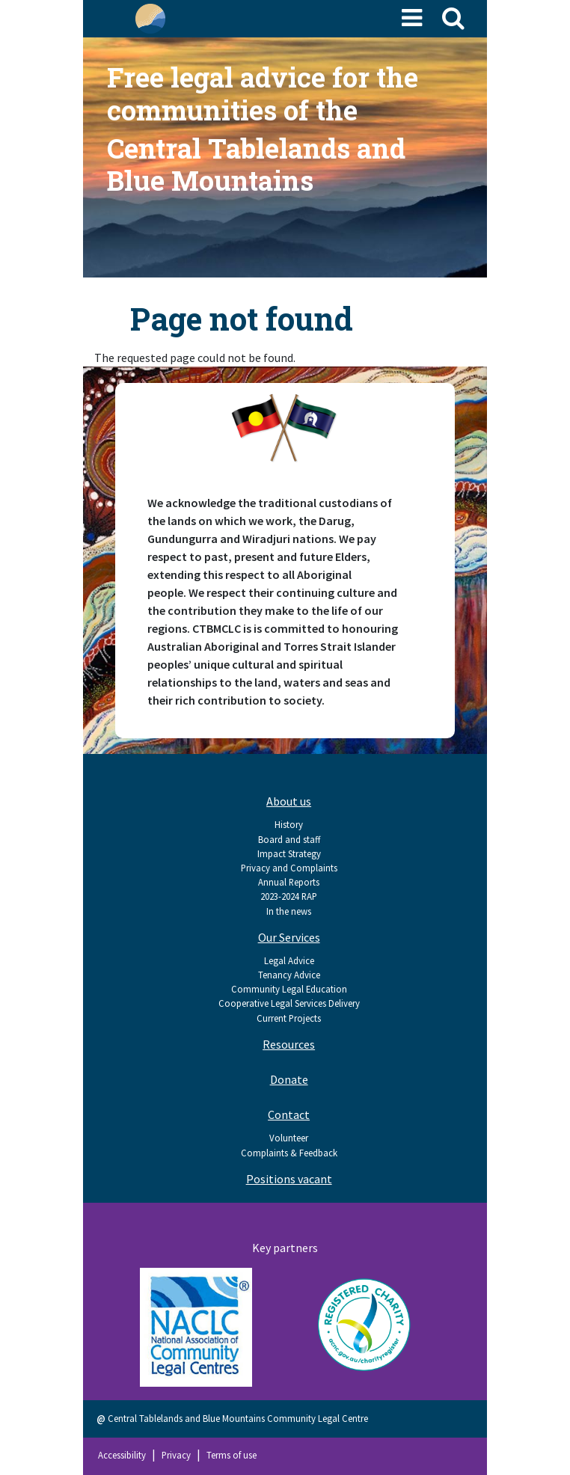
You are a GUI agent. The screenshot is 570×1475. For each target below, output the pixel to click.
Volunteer (288, 1138)
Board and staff (289, 839)
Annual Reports (288, 882)
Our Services (289, 937)
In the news (288, 911)
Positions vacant (289, 1178)
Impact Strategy (289, 853)
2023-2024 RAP (288, 896)
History (289, 824)
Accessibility (122, 1455)
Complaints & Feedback (289, 1153)
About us (288, 801)
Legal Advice (289, 960)
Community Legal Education (289, 989)
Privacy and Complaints (289, 868)
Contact (289, 1114)
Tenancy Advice (289, 975)
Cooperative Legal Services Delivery (289, 1003)
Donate (289, 1079)
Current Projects (289, 1018)
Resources (289, 1044)
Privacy (176, 1455)
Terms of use (231, 1455)
